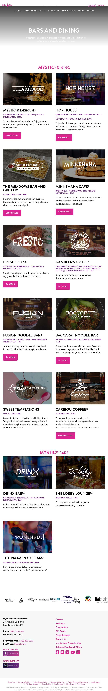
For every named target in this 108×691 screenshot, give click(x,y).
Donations (11, 676)
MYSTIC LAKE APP (10, 644)
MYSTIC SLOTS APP (11, 655)
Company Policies (24, 676)
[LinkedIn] (78, 646)
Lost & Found (95, 676)
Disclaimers (70, 678)
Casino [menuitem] (17, 10)
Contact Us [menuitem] (61, 633)
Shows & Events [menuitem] (86, 10)
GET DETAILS (64, 132)
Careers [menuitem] (59, 613)
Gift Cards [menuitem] (60, 625)
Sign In (101, 5)
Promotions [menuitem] (30, 10)
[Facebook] (57, 646)
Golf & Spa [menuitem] (53, 10)
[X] (62, 646)
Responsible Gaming (57, 676)
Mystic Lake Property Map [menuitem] (68, 637)
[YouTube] (72, 646)
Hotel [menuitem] (42, 10)
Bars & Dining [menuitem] (68, 10)
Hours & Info (20, 638)
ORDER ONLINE (65, 429)
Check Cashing (46, 678)
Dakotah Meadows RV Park (69, 641)
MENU (10, 278)
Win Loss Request (32, 678)
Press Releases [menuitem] (63, 629)
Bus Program (58, 678)
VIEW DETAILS (12, 130)
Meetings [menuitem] (60, 617)
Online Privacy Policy (40, 676)
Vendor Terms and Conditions (78, 676)
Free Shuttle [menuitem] (62, 621)
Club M (92, 5)
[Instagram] (67, 646)
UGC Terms (81, 678)
